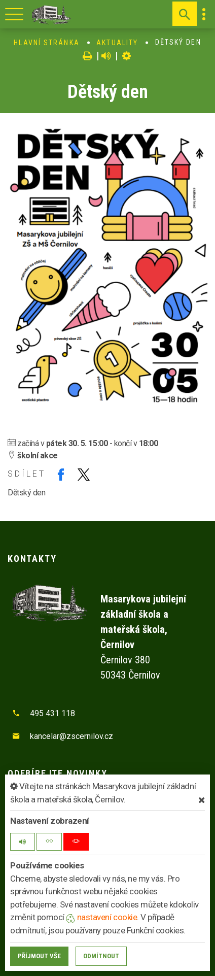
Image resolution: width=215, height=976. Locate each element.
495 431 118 (52, 713)
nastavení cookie (101, 917)
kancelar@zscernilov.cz (71, 736)
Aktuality (117, 43)
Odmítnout (101, 956)
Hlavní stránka (46, 43)
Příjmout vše (39, 956)
